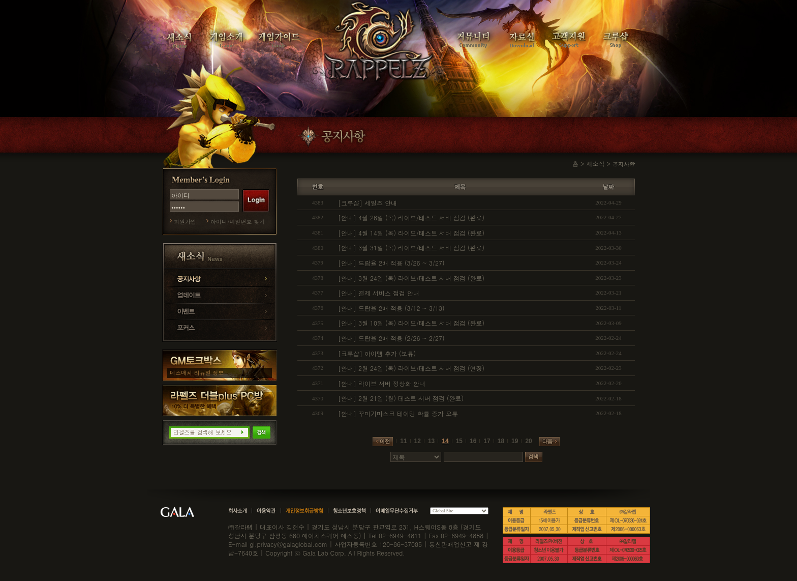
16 (473, 441)
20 (528, 441)
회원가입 (185, 221)
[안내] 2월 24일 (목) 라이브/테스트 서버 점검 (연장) (411, 368)
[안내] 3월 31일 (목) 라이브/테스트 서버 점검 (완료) (411, 247)
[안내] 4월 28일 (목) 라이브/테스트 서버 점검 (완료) (411, 217)
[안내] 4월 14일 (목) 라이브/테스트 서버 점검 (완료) (411, 232)
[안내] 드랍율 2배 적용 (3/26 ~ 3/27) (391, 262)
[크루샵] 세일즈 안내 (367, 202)
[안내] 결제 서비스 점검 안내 (378, 292)
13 (431, 441)
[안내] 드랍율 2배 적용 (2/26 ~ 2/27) (391, 338)
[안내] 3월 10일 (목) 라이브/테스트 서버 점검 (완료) (411, 322)
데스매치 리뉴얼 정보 (197, 372)
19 (514, 441)
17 (486, 441)
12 (417, 441)
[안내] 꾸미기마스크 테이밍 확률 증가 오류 (398, 413)
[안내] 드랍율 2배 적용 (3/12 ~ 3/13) (391, 308)
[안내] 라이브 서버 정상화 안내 (381, 383)
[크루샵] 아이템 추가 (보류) (377, 353)
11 (403, 441)
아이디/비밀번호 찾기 (237, 221)
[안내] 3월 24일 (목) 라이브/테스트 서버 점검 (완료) (411, 278)
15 (459, 441)
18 (501, 441)
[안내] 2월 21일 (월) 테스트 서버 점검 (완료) (401, 398)
